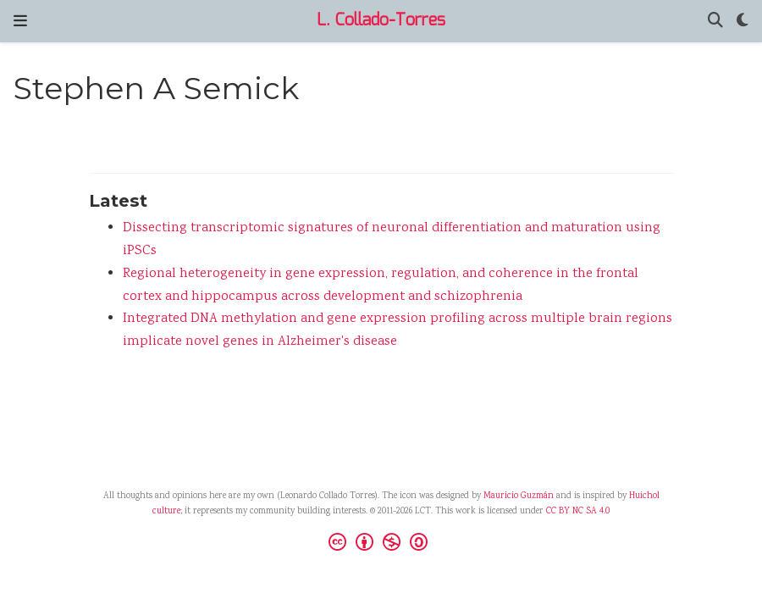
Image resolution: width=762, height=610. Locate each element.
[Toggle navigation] (20, 21)
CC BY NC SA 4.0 (578, 511)
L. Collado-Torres (381, 21)
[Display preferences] (742, 21)
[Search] (715, 21)
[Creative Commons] (381, 544)
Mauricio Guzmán (518, 496)
